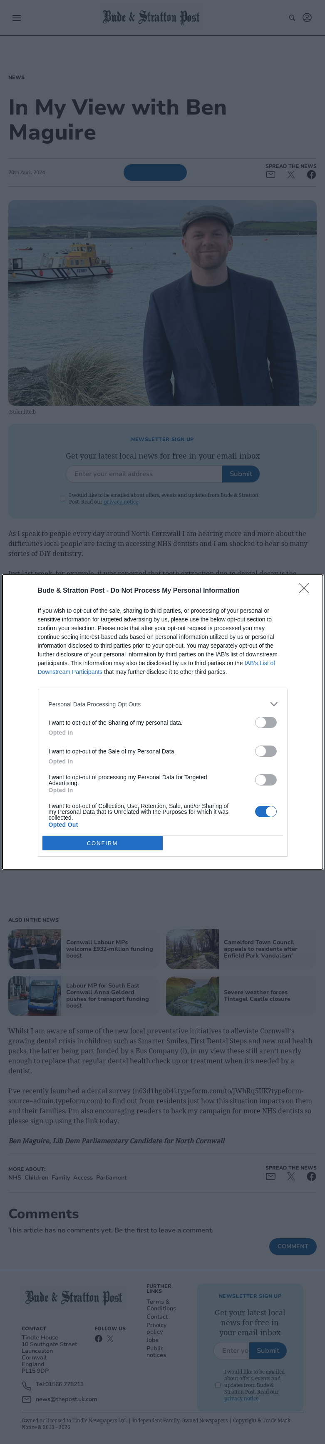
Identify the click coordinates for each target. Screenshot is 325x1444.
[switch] (266, 722)
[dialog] (162, 722)
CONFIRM (102, 843)
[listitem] (163, 704)
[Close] (307, 591)
